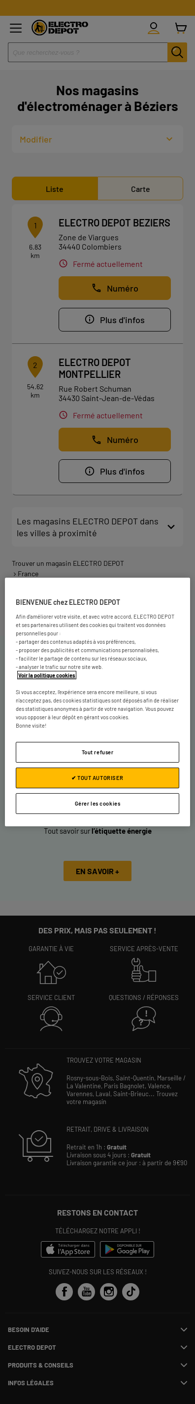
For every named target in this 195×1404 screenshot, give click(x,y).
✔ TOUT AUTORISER (97, 778)
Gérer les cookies (98, 803)
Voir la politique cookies (46, 675)
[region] (97, 702)
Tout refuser (98, 752)
